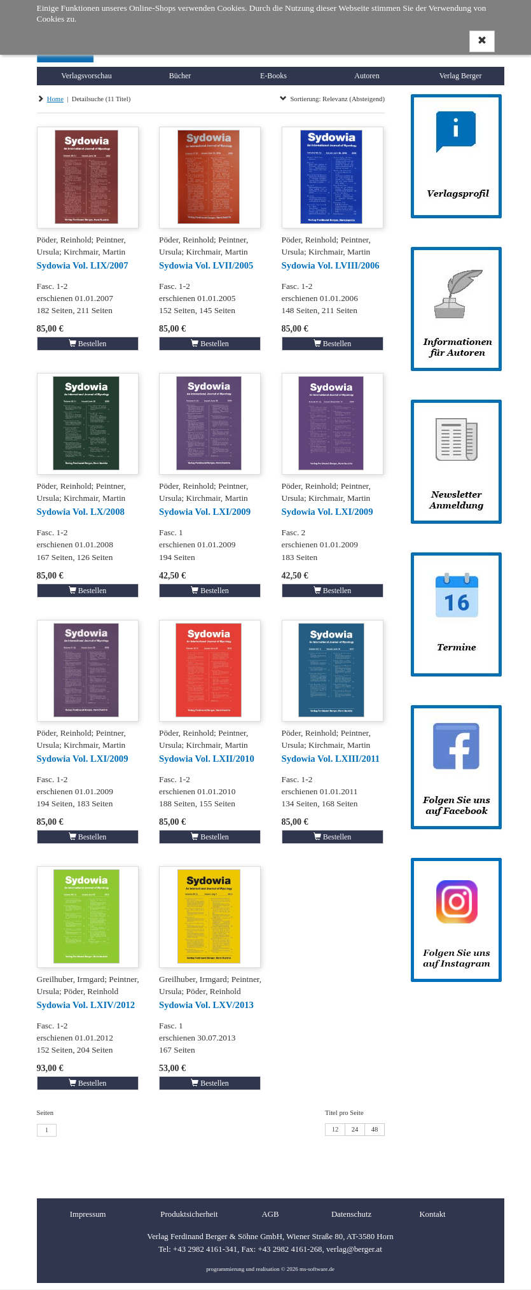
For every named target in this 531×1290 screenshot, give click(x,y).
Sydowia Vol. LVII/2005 (206, 265)
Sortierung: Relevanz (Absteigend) (332, 98)
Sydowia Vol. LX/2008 (81, 512)
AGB (270, 1214)
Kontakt (432, 1214)
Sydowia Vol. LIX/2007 (82, 265)
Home (55, 98)
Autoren (366, 75)
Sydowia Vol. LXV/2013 (206, 1005)
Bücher (180, 75)
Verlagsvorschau (86, 75)
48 (374, 1129)
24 (355, 1129)
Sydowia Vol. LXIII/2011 (331, 759)
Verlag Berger (460, 75)
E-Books (273, 75)
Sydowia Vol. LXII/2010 (206, 759)
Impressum (88, 1214)
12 (335, 1129)
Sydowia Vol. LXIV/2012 (86, 1005)
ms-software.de (317, 1269)
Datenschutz (351, 1214)
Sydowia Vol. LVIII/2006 (331, 265)
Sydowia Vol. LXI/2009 (205, 512)
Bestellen (88, 343)
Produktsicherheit (188, 1214)
